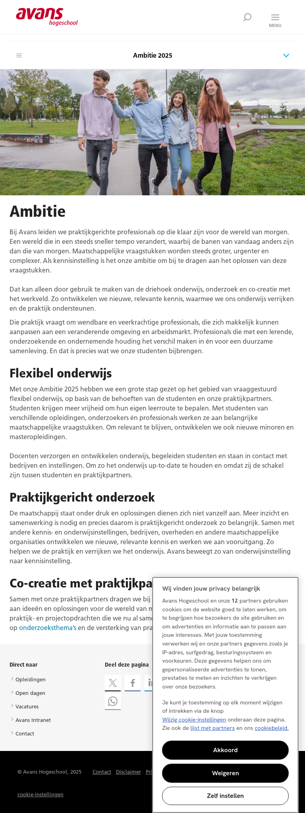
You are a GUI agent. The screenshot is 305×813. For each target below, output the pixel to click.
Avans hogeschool (47, 17)
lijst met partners (212, 727)
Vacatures (27, 706)
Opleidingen (30, 679)
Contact (24, 733)
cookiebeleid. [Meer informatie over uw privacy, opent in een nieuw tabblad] (272, 727)
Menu (275, 25)
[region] (225, 695)
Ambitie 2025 (152, 55)
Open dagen (30, 693)
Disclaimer (128, 771)
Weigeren (225, 773)
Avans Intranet (33, 720)
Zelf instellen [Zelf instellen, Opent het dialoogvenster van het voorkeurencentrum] (225, 796)
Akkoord (225, 750)
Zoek (247, 17)
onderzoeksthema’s (47, 628)
